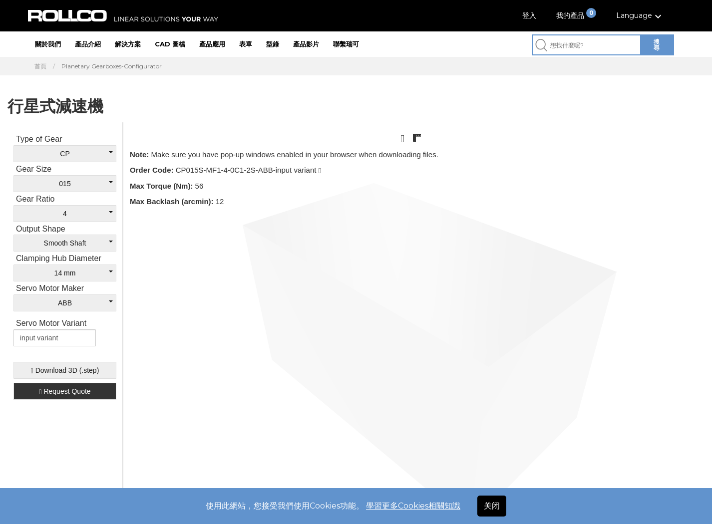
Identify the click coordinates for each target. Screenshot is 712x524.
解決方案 (128, 44)
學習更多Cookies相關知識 (413, 506)
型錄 (272, 44)
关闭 (492, 506)
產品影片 (306, 44)
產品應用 (212, 44)
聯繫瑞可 (346, 44)
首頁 (40, 66)
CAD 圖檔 (170, 44)
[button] (640, 15)
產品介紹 (88, 44)
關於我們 (48, 44)
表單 (245, 44)
